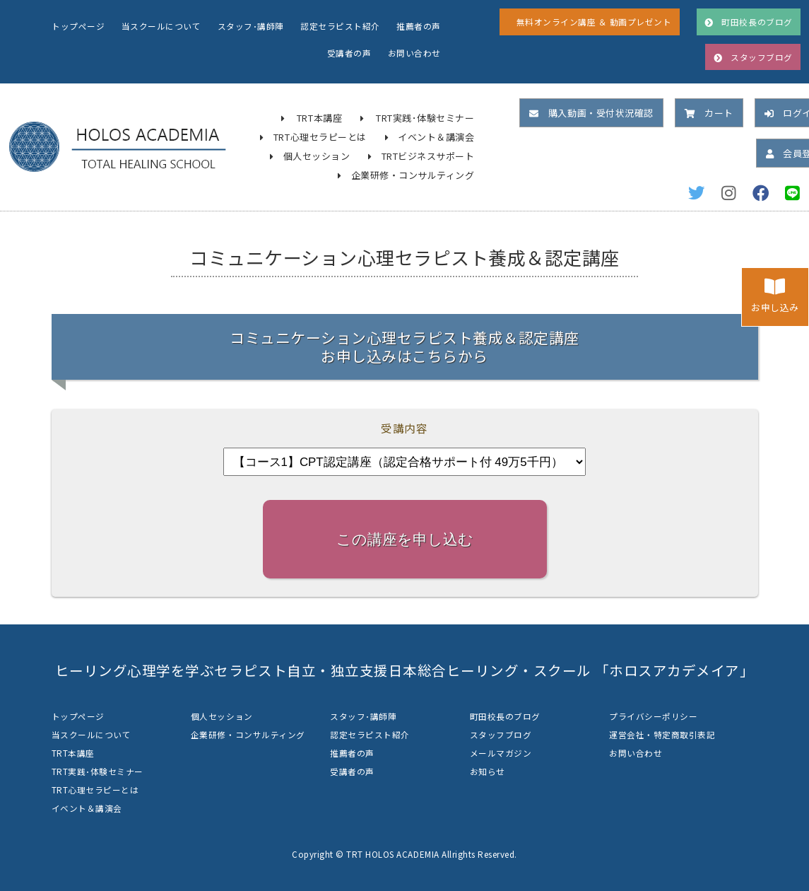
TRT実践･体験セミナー (425, 117)
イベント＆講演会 (436, 137)
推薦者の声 (418, 26)
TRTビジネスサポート (428, 156)
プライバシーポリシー (653, 716)
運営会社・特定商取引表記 (662, 734)
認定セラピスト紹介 (340, 26)
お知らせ (487, 771)
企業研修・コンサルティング (413, 175)
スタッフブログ (501, 734)
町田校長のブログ (505, 716)
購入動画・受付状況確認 (591, 113)
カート (709, 113)
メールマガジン (501, 753)
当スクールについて (161, 26)
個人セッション (316, 156)
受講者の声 (349, 53)
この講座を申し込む (404, 539)
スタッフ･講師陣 (251, 26)
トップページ (78, 26)
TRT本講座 (319, 117)
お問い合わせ (414, 53)
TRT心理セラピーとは (320, 137)
